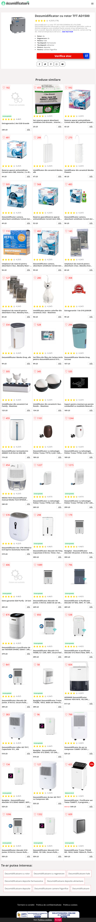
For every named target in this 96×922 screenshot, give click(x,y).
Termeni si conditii (25, 904)
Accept (58, 919)
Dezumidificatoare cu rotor (17, 873)
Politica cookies (70, 904)
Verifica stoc (72, 56)
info (28, 129)
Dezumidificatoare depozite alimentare (65, 881)
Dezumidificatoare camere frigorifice (51, 888)
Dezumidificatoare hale (79, 873)
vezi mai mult (67, 31)
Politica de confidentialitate (49, 904)
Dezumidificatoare (80, 888)
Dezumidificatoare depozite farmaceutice (24, 881)
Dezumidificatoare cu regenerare (49, 873)
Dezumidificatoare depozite (17, 888)
